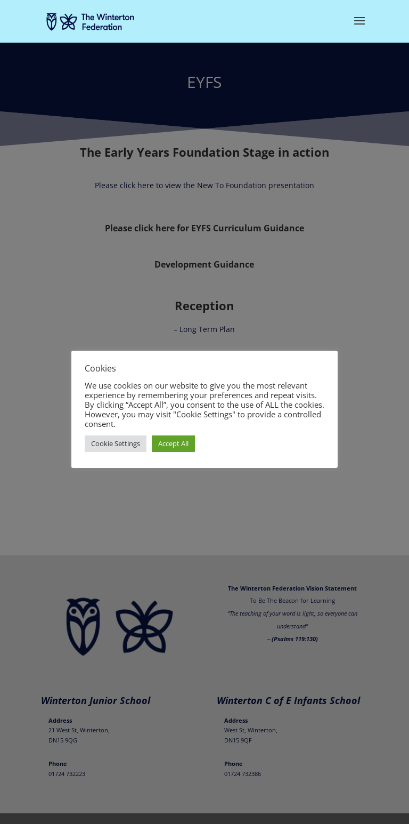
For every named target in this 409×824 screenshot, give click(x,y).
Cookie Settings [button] (115, 443)
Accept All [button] (173, 443)
